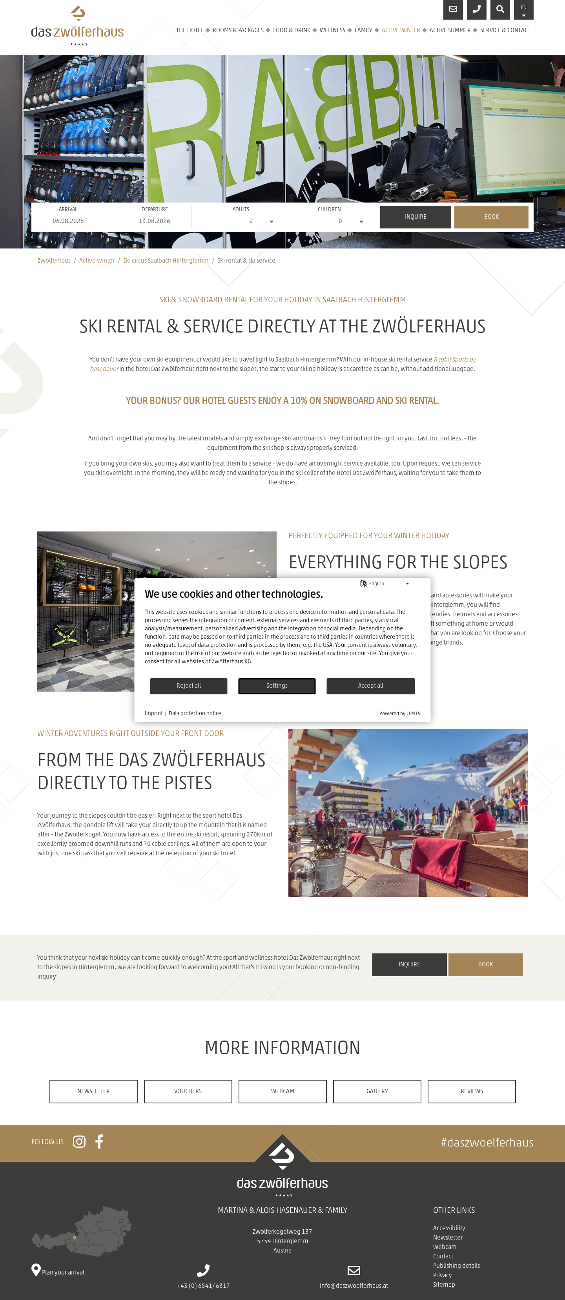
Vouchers (188, 1091)
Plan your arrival (81, 1241)
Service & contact (505, 30)
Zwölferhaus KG (231, 662)
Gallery (377, 1091)
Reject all (189, 686)
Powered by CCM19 (400, 713)
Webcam (282, 1091)
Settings (277, 686)
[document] (283, 633)
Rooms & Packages (238, 30)
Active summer (450, 30)
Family (363, 30)
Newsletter (93, 1091)
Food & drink (291, 30)
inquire (409, 965)
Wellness (332, 30)
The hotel (189, 30)
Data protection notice (195, 714)
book (485, 965)
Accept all (370, 686)
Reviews (472, 1091)
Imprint (153, 714)
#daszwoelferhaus (487, 1144)
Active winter (401, 30)
